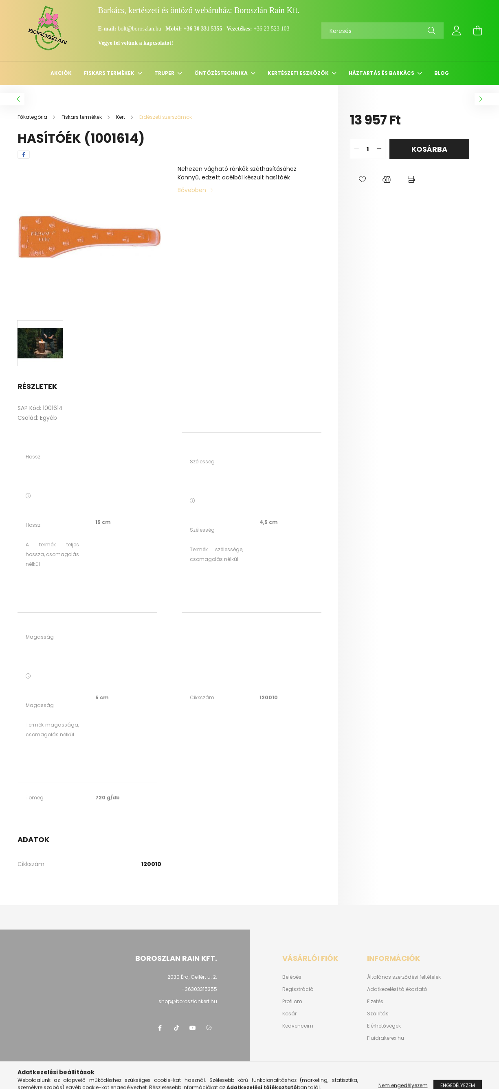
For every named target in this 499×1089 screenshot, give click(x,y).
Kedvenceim (297, 1026)
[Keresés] (382, 30)
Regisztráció (297, 989)
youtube (193, 1028)
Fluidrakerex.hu (385, 1038)
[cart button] (478, 30)
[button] (362, 179)
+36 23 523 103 (271, 29)
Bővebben (192, 190)
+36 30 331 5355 (202, 29)
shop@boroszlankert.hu (187, 1001)
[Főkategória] (33, 116)
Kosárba (429, 149)
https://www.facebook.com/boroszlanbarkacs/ (160, 1028)
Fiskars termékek (110, 73)
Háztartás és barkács (382, 73)
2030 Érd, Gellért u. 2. (192, 976)
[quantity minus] (356, 149)
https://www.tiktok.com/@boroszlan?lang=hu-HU (176, 1028)
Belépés (291, 977)
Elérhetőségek (384, 1026)
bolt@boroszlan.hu (140, 29)
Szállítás (378, 1014)
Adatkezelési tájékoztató (397, 989)
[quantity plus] (379, 149)
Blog (441, 73)
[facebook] (24, 155)
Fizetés (375, 1001)
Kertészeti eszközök (299, 73)
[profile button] (456, 30)
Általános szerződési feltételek (404, 977)
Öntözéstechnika (221, 73)
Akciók (61, 73)
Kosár (289, 1014)
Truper (165, 73)
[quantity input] (368, 149)
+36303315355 (199, 989)
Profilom (292, 1001)
